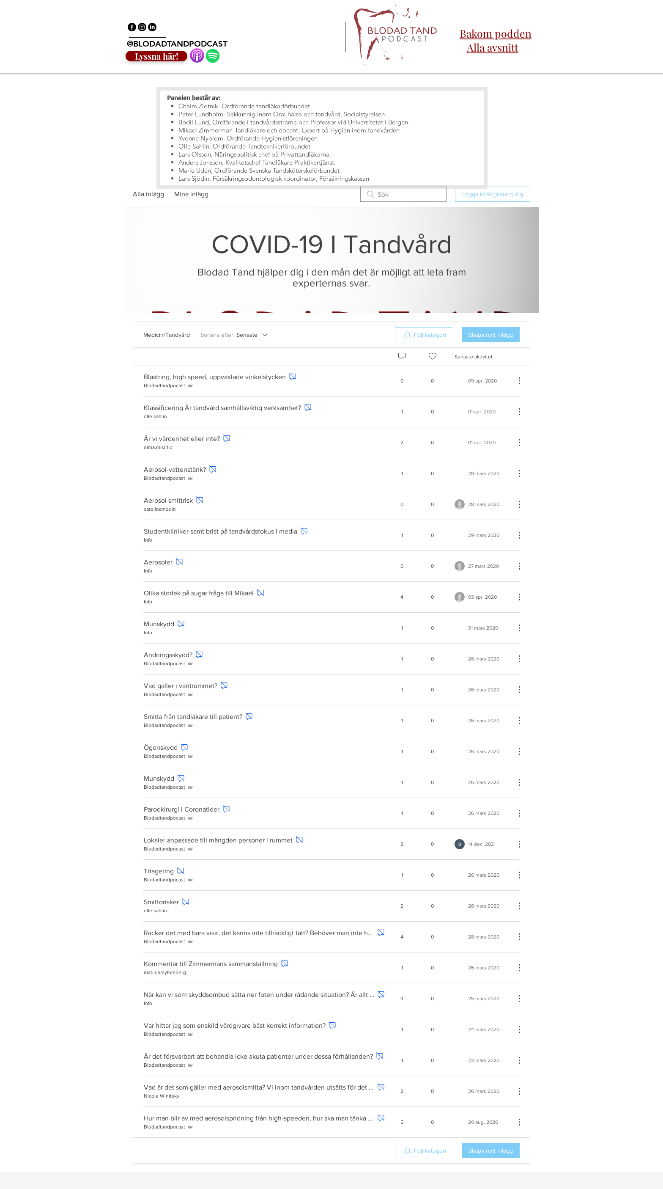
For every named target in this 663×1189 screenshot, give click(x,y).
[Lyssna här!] (156, 56)
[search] (403, 194)
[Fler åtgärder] (515, 381)
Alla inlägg (148, 194)
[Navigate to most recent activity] (482, 412)
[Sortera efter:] (234, 335)
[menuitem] (424, 334)
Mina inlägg (191, 194)
